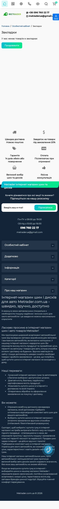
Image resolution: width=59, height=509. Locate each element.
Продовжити (12, 45)
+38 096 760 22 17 (37, 12)
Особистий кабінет (21, 26)
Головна (5, 26)
